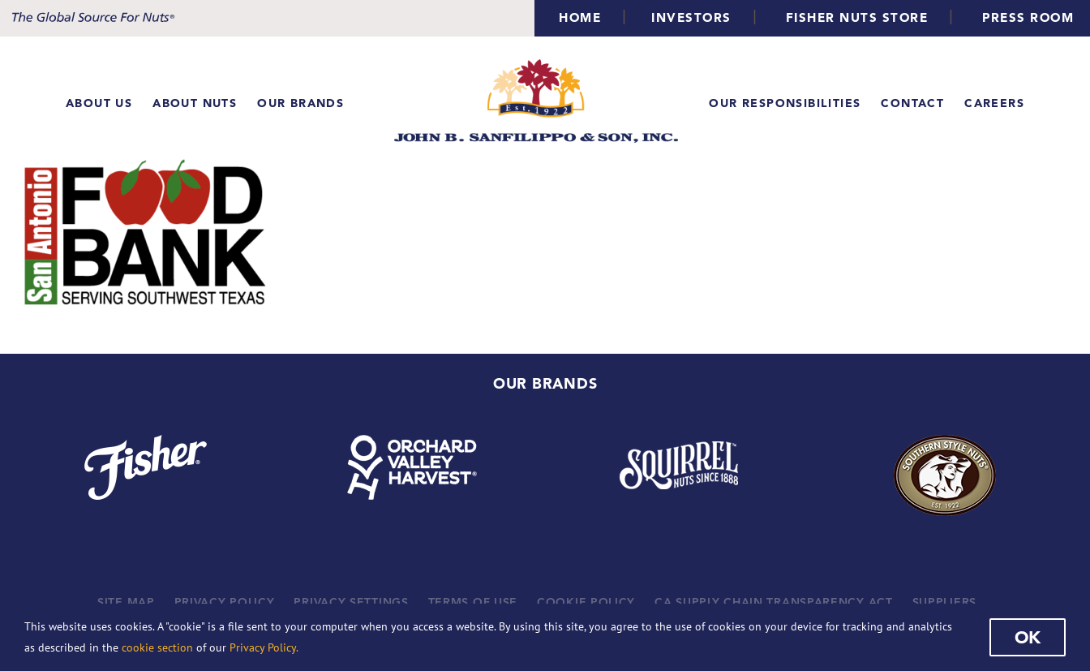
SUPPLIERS (944, 602)
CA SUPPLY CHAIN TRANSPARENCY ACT (773, 602)
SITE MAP (126, 602)
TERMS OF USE (472, 602)
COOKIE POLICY (586, 602)
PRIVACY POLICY (224, 602)
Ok (1028, 636)
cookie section (157, 647)
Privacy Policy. (264, 647)
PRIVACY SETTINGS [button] (351, 602)
